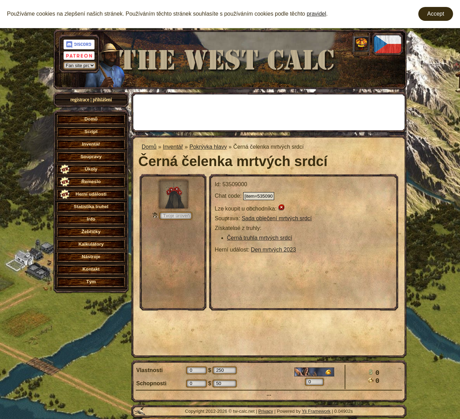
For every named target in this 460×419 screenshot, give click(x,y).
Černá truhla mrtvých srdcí (259, 238)
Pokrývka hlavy (208, 147)
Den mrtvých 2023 (273, 250)
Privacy (265, 411)
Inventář (173, 147)
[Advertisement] (268, 111)
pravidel (316, 14)
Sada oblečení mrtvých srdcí (276, 218)
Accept (435, 14)
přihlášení (102, 99)
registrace (79, 99)
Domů (149, 147)
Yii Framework (316, 411)
